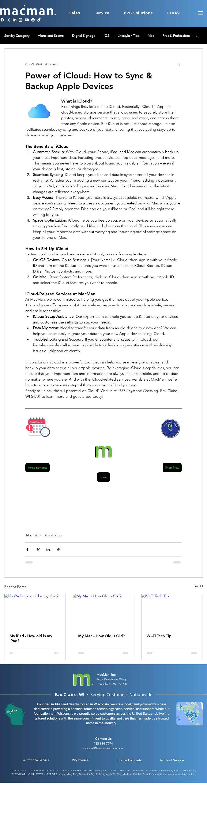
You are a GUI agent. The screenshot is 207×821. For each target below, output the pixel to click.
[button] (197, 35)
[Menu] (200, 13)
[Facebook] (2, 20)
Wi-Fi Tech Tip (159, 635)
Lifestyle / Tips (128, 36)
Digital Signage (83, 36)
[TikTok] (39, 20)
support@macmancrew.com (103, 748)
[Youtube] (27, 20)
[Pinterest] (33, 20)
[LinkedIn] (14, 20)
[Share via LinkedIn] (48, 549)
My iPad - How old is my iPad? (31, 638)
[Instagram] (20, 20)
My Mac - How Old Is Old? (101, 635)
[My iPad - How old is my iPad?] (34, 611)
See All (198, 586)
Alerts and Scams (51, 36)
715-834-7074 (103, 744)
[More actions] (179, 63)
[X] (8, 20)
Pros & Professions (176, 36)
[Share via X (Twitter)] (38, 549)
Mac (151, 36)
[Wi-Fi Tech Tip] (172, 611)
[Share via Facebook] (27, 549)
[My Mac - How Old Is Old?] (103, 611)
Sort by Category (16, 36)
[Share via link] (58, 549)
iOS (106, 36)
